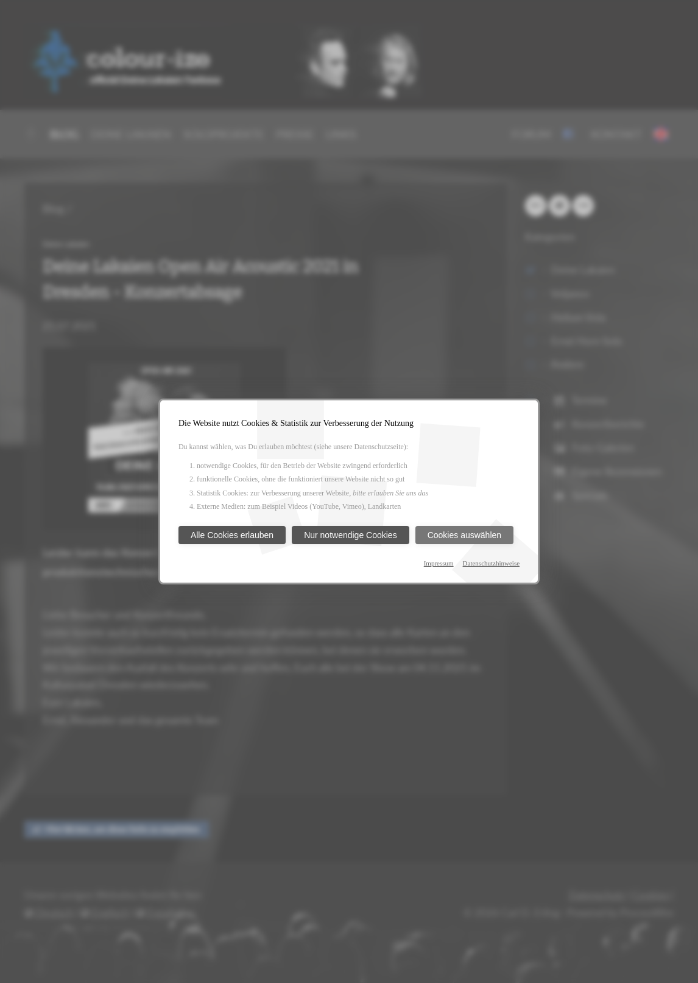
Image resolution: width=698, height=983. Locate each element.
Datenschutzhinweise (491, 563)
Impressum (439, 563)
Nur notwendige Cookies (350, 535)
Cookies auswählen (464, 535)
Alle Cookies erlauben (232, 535)
